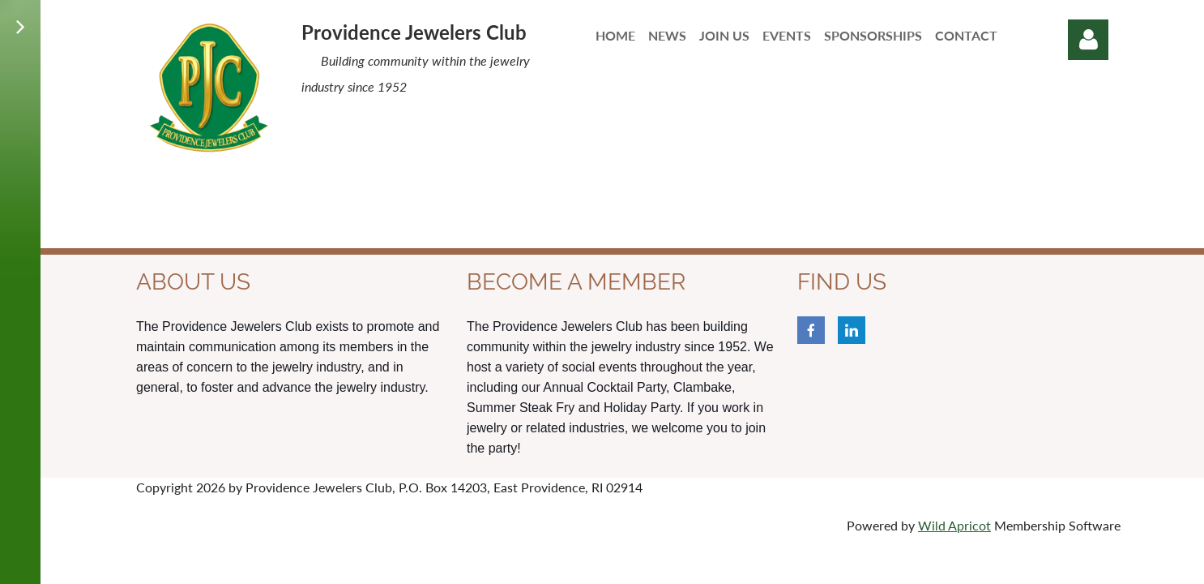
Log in (1088, 39)
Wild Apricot (954, 525)
